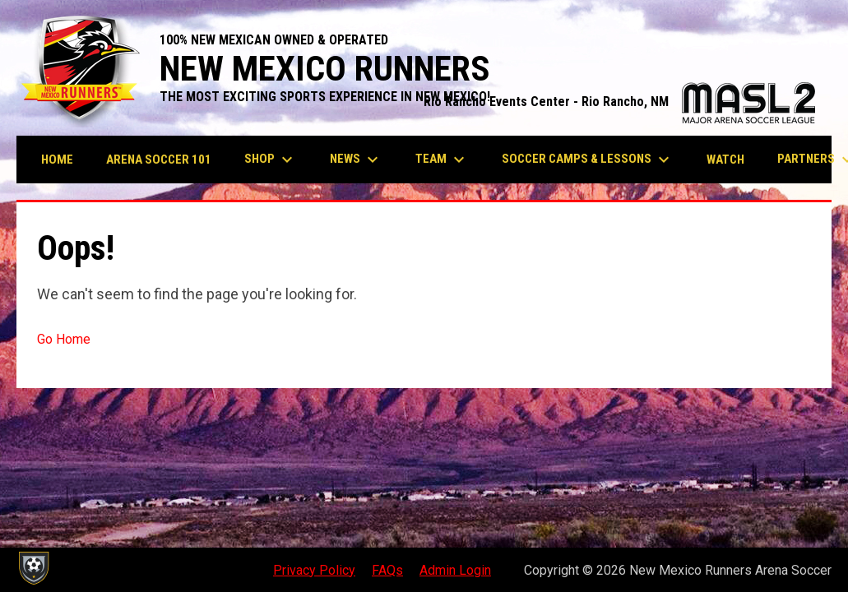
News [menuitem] (356, 159)
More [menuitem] (804, 159)
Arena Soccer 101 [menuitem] (158, 159)
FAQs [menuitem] (387, 570)
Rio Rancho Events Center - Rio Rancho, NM (619, 101)
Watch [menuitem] (725, 159)
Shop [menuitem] (270, 159)
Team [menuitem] (442, 159)
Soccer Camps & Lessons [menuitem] (588, 159)
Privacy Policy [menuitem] (314, 570)
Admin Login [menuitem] (455, 570)
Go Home (63, 339)
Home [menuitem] (57, 159)
